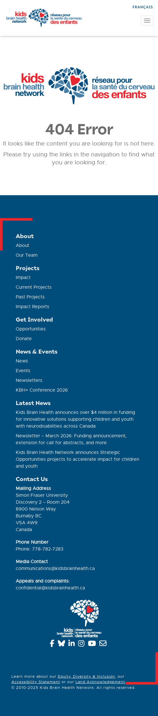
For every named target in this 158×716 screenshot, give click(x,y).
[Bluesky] (62, 644)
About (22, 245)
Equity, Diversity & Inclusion (86, 676)
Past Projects (30, 297)
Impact (23, 277)
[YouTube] (93, 644)
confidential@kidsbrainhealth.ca (50, 588)
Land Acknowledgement (100, 681)
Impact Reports (32, 307)
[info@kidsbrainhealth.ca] (103, 644)
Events (23, 371)
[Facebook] (53, 644)
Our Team (26, 255)
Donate (24, 339)
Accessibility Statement (35, 681)
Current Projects (34, 287)
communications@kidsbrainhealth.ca (55, 568)
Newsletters (29, 380)
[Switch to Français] (143, 6)
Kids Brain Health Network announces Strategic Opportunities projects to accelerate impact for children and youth (77, 459)
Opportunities (31, 329)
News (22, 361)
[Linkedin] (72, 644)
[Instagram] (82, 644)
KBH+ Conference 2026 (42, 390)
